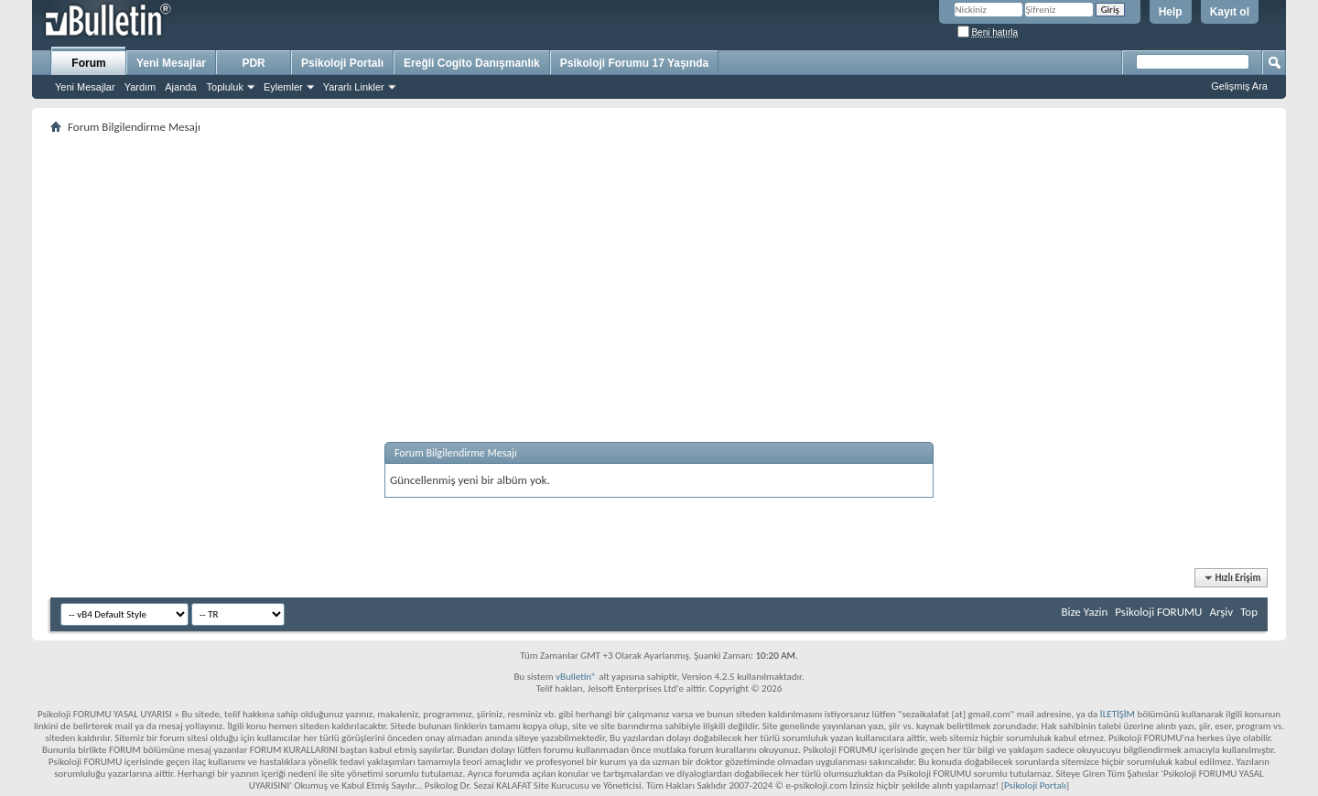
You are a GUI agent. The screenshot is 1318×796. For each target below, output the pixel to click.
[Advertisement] (599, 266)
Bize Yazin (1084, 612)
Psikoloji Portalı (342, 63)
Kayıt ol (1229, 11)
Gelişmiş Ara (1239, 86)
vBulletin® (576, 677)
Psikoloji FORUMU (1158, 612)
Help (1171, 11)
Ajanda (180, 86)
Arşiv (1221, 612)
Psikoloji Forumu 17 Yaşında (634, 63)
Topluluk (225, 86)
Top (1249, 612)
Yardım (140, 86)
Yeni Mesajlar (85, 86)
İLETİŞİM (1117, 714)
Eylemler (283, 86)
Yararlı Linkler (353, 86)
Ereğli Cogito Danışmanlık (472, 63)
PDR (253, 63)
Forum (88, 63)
